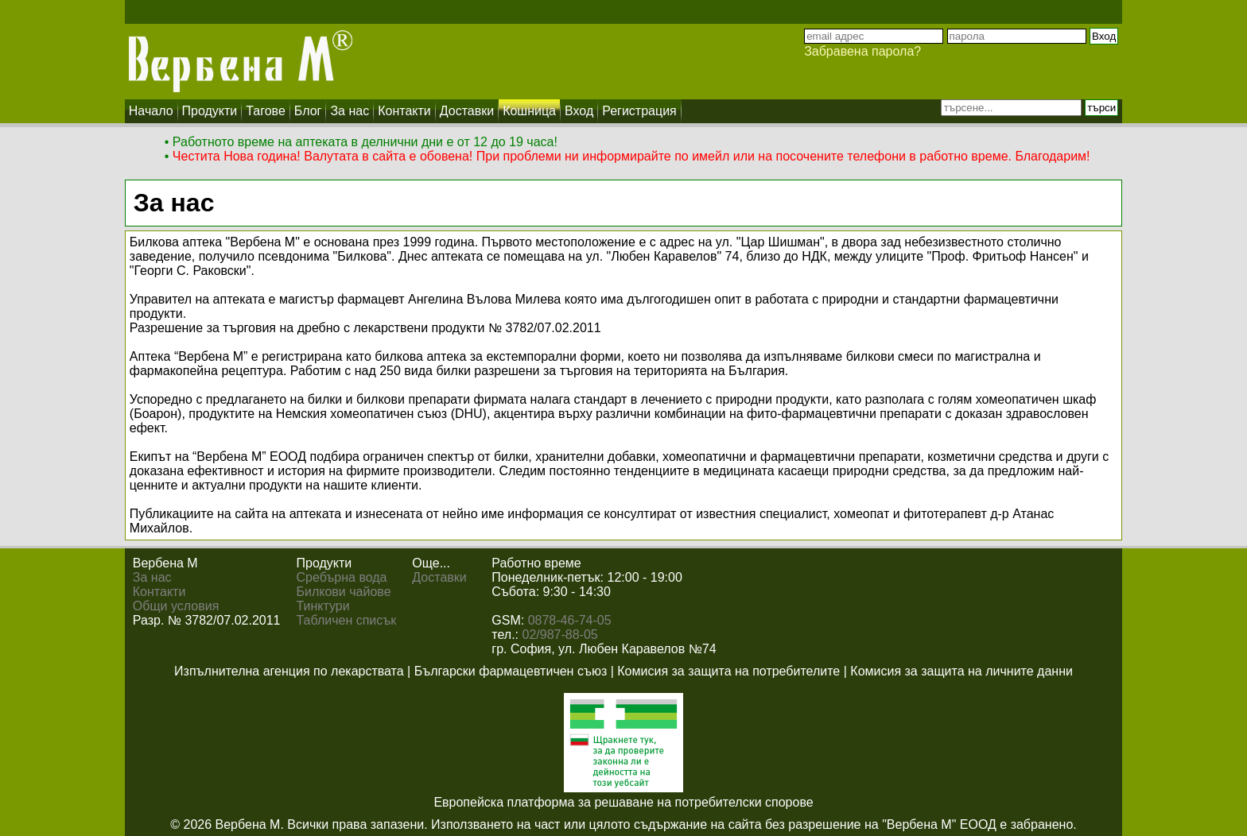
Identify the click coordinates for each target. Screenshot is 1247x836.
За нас (152, 577)
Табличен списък (347, 620)
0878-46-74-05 (570, 620)
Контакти (159, 591)
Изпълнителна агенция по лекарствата (289, 671)
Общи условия (176, 606)
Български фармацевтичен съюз (511, 671)
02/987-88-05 (560, 634)
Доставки (439, 577)
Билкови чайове (344, 591)
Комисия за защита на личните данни (961, 671)
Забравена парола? (862, 51)
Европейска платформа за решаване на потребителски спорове (623, 802)
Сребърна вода (342, 577)
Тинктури (323, 606)
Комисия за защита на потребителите (728, 671)
